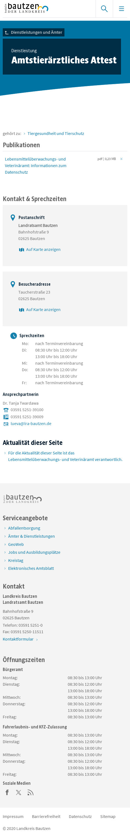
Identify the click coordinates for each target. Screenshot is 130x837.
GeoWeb (16, 544)
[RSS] (30, 792)
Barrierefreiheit (46, 816)
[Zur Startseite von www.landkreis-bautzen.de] (46, 8)
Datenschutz (80, 816)
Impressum (13, 816)
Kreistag (15, 560)
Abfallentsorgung (24, 528)
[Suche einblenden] (104, 8)
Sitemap (108, 816)
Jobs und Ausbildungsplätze (34, 552)
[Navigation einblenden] (121, 8)
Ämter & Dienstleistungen (31, 536)
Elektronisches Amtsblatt (31, 568)
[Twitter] (18, 792)
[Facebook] (7, 792)
